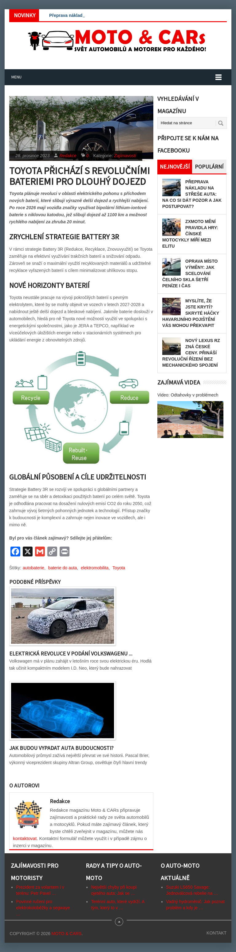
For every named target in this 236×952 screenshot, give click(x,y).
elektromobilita (94, 567)
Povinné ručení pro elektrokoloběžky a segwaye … (43, 907)
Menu (16, 77)
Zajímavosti (125, 155)
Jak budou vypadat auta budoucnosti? (61, 747)
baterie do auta (62, 567)
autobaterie (33, 567)
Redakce (67, 155)
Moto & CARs (67, 933)
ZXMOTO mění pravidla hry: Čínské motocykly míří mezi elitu (190, 234)
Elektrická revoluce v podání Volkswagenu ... (70, 653)
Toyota (118, 567)
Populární (209, 166)
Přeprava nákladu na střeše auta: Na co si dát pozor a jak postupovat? (192, 194)
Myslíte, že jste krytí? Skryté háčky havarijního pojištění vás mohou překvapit (190, 313)
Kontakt (216, 932)
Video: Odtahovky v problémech (187, 394)
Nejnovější (175, 166)
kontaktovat (25, 838)
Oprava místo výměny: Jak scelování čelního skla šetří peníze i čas (190, 273)
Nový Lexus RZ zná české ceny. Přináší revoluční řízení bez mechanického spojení (191, 353)
